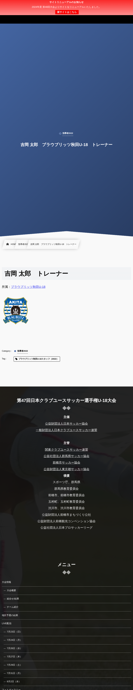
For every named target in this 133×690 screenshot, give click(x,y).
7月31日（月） (14, 673)
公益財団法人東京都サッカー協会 (67, 469)
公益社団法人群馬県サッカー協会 (67, 456)
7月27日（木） (14, 656)
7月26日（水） (14, 648)
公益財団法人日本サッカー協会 (66, 423)
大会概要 (11, 590)
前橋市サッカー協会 (66, 462)
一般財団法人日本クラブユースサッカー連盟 (66, 430)
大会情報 (6, 582)
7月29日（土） (14, 665)
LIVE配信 (6, 623)
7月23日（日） (14, 631)
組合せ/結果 (13, 598)
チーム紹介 (12, 607)
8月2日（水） (14, 681)
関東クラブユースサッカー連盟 (66, 449)
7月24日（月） (14, 640)
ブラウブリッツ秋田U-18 (28, 287)
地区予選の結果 (10, 615)
